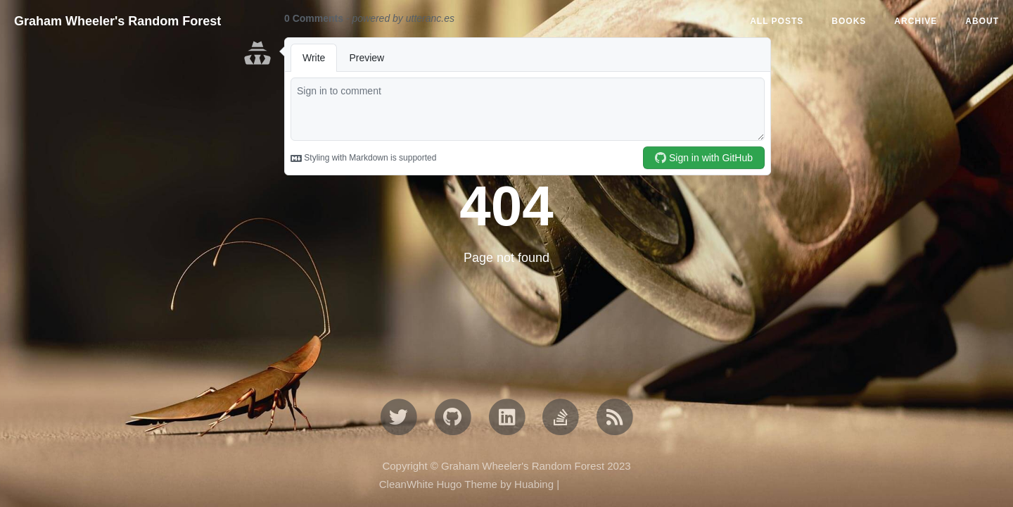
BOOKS (849, 21)
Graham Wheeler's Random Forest (117, 21)
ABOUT (982, 21)
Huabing (534, 484)
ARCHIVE (915, 21)
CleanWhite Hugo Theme (438, 484)
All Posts (776, 21)
